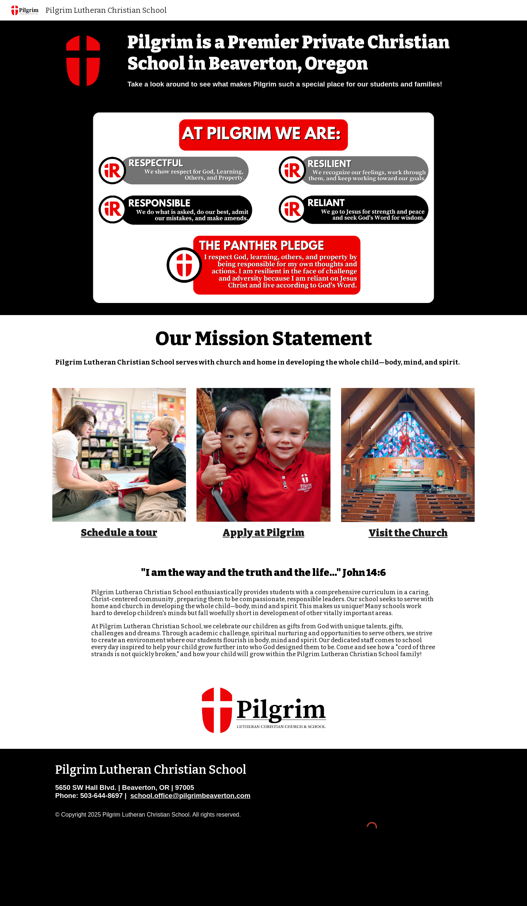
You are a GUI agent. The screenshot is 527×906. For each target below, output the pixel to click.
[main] (299, 60)
